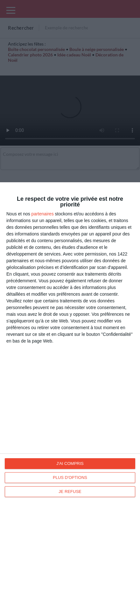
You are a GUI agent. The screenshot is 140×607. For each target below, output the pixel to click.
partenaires (43, 214)
